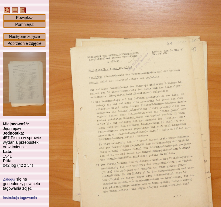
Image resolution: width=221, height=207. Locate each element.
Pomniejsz (24, 24)
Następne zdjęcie (24, 36)
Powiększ (24, 17)
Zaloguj (9, 179)
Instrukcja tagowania (20, 197)
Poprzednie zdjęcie (24, 43)
